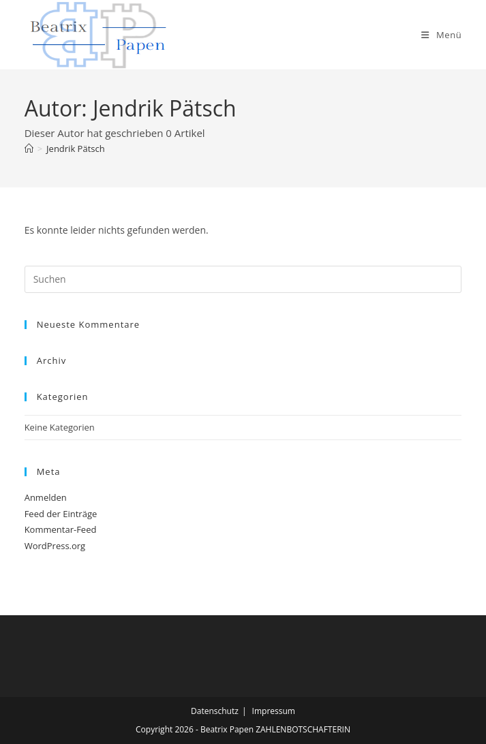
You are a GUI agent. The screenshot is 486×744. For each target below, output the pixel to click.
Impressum (273, 711)
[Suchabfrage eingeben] (243, 279)
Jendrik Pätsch (75, 148)
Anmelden (46, 497)
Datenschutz (215, 711)
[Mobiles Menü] (441, 35)
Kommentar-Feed (61, 529)
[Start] (29, 148)
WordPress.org (55, 546)
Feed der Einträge (61, 514)
